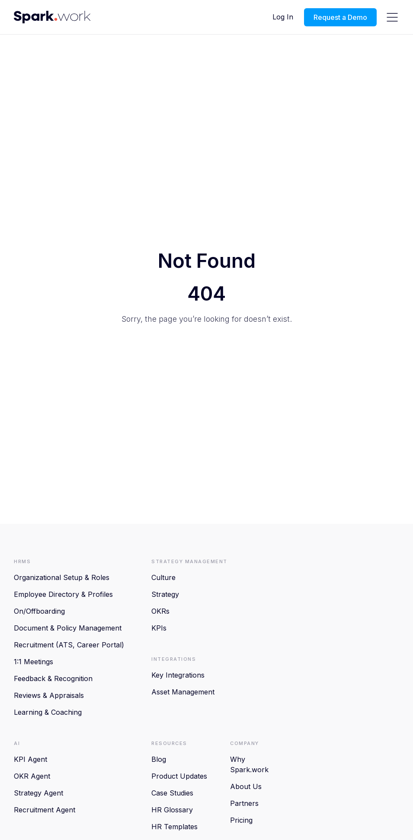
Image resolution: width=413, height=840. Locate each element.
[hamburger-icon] (392, 17)
